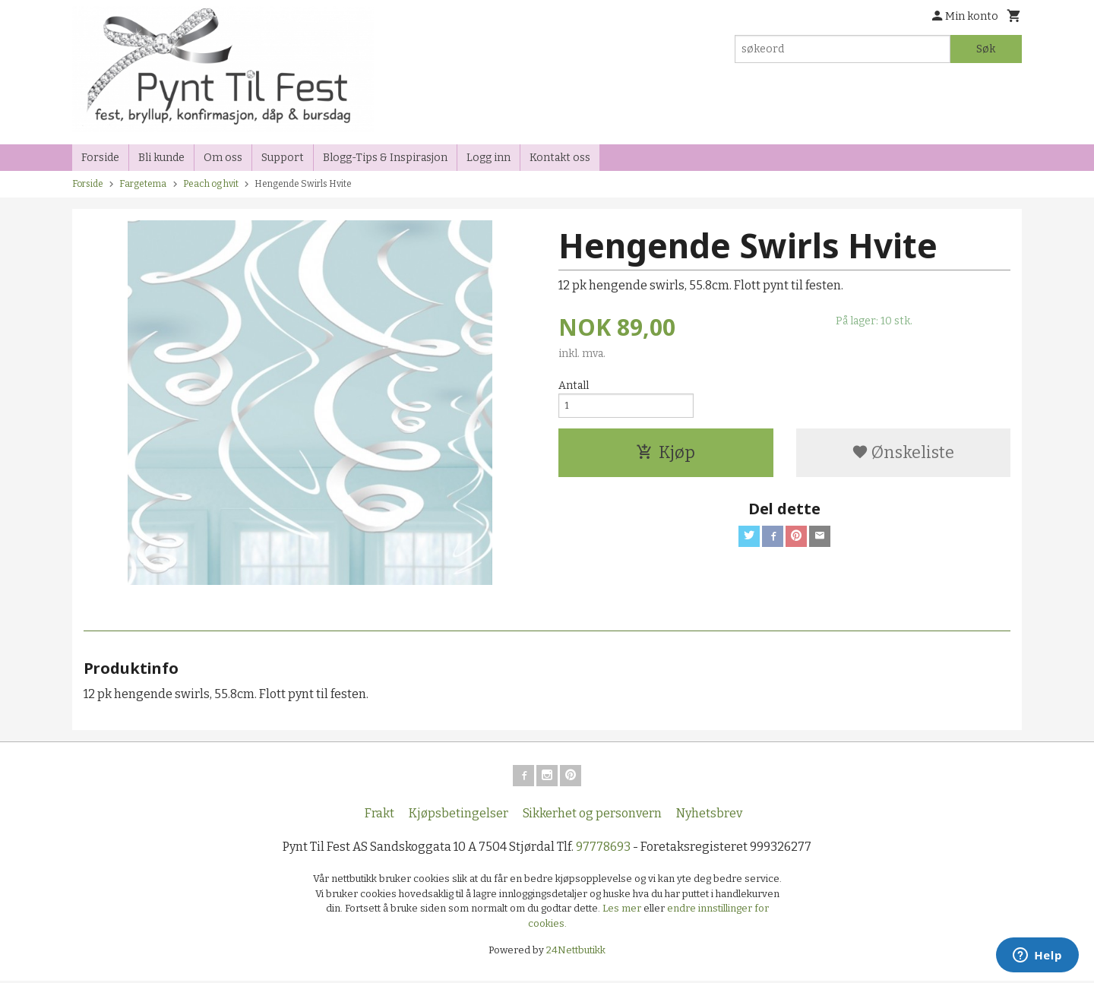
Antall (573, 385)
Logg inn (488, 157)
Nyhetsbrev (709, 816)
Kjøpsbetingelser (458, 816)
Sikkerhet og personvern (592, 816)
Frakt (379, 816)
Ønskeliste (903, 457)
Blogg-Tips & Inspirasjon (385, 157)
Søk (985, 49)
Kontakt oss (560, 157)
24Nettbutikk (575, 953)
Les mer (622, 911)
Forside (100, 157)
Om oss (223, 157)
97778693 (603, 849)
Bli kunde (161, 157)
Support (282, 157)
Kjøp (665, 457)
